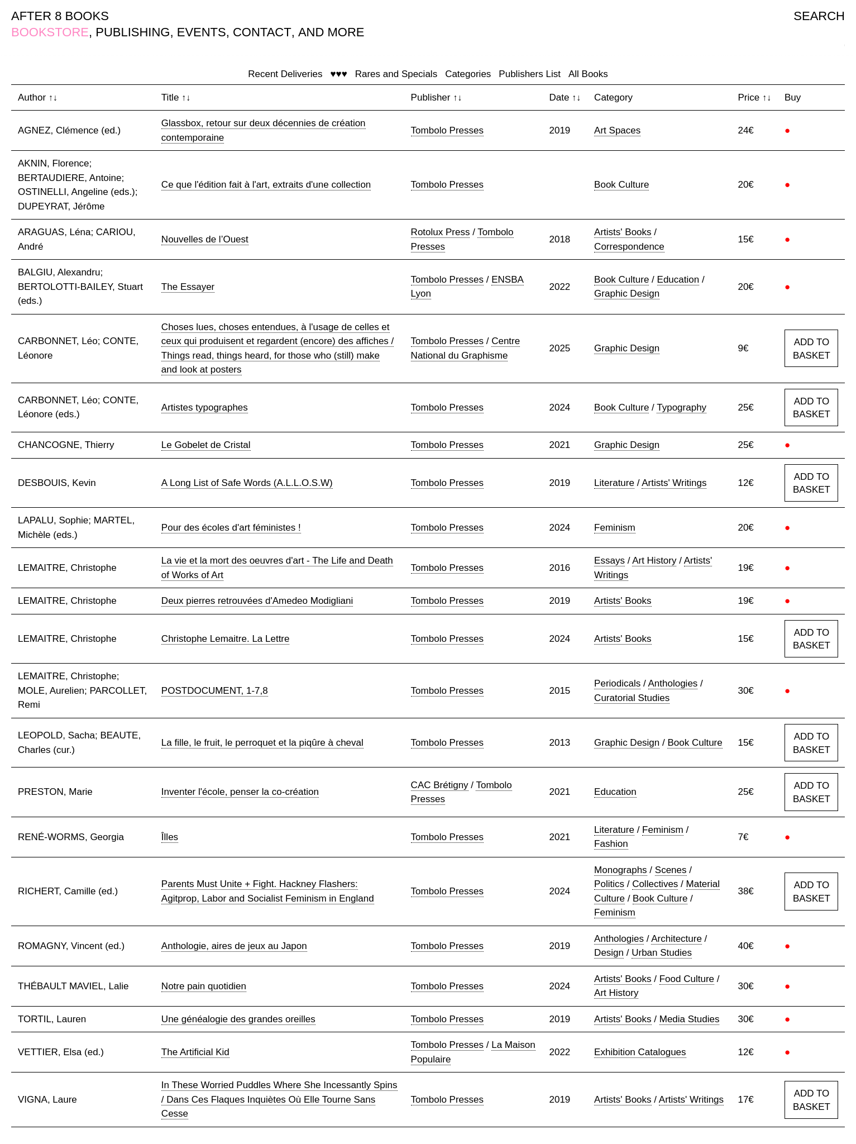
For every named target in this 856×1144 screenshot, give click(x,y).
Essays (609, 560)
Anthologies (673, 683)
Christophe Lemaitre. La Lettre (225, 638)
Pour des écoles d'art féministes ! (231, 527)
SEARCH (819, 16)
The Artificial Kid (195, 1052)
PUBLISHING (132, 32)
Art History (654, 560)
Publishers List (530, 74)
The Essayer (187, 287)
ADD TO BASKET (811, 349)
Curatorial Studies (632, 698)
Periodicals (617, 683)
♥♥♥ (338, 74)
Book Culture (621, 184)
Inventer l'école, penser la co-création (240, 791)
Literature (614, 483)
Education (678, 279)
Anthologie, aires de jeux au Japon (234, 946)
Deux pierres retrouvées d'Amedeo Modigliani (257, 600)
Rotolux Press (440, 232)
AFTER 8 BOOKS (60, 16)
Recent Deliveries (285, 74)
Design (609, 952)
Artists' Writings (674, 483)
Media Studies (689, 1019)
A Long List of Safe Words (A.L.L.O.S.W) (247, 483)
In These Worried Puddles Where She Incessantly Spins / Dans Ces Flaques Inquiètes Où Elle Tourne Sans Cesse (279, 1099)
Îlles (169, 837)
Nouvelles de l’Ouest (204, 239)
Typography (681, 407)
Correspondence (629, 246)
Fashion (611, 843)
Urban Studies (662, 952)
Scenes (671, 870)
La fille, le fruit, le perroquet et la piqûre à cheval (262, 742)
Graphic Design (626, 293)
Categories (468, 74)
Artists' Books (622, 232)
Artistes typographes (204, 407)
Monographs (620, 870)
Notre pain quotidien (203, 986)
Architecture (676, 938)
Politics (609, 884)
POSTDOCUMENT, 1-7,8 (214, 690)
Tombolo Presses (447, 130)
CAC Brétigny (439, 785)
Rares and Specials (396, 74)
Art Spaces (617, 130)
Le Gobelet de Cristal (206, 445)
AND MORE (331, 32)
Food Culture (686, 979)
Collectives (655, 884)
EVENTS (201, 32)
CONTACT (262, 32)
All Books (588, 74)
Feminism (614, 527)
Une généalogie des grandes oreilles (238, 1019)
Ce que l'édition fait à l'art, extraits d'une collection (266, 184)
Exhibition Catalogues (640, 1052)
